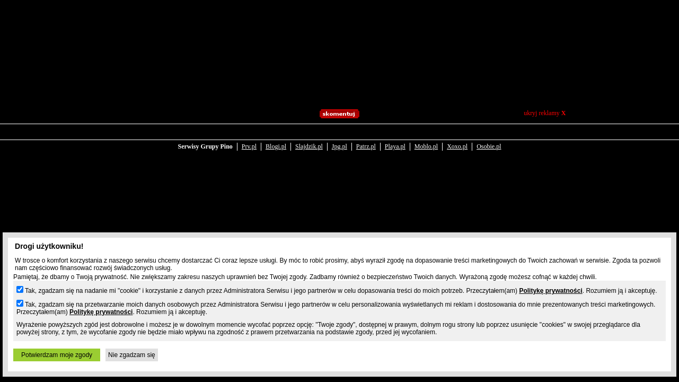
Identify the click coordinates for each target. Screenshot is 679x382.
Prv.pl (249, 139)
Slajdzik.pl (309, 139)
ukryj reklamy (545, 113)
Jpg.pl (339, 139)
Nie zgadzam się (131, 355)
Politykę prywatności (550, 290)
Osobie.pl (489, 139)
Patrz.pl (366, 139)
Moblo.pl (426, 139)
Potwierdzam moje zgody (56, 355)
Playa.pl (395, 139)
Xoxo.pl (457, 139)
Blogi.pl (276, 139)
